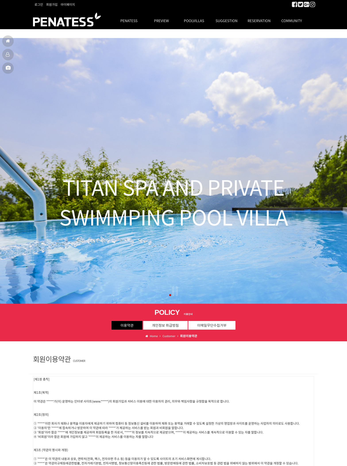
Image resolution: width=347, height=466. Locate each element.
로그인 (39, 4)
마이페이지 (68, 4)
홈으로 (8, 43)
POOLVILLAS (194, 17)
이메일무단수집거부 (211, 322)
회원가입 (52, 4)
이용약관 (126, 322)
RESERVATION (259, 17)
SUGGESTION (226, 17)
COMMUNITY (291, 17)
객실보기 (8, 56)
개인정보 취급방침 (165, 322)
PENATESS (129, 17)
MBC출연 (8, 70)
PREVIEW (161, 17)
